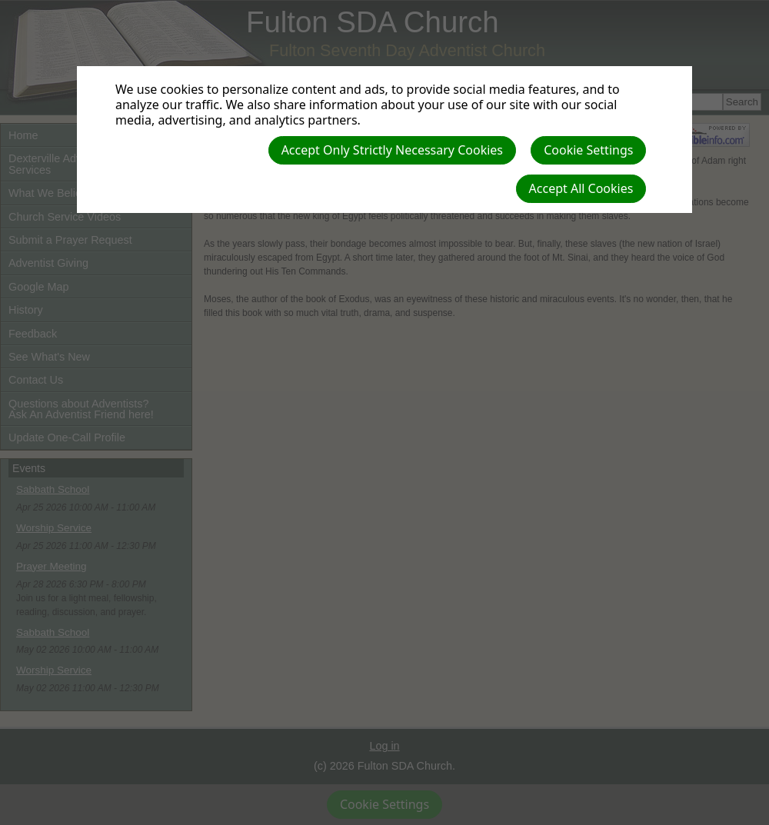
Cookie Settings (588, 149)
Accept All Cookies (581, 188)
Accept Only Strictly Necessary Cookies (392, 149)
